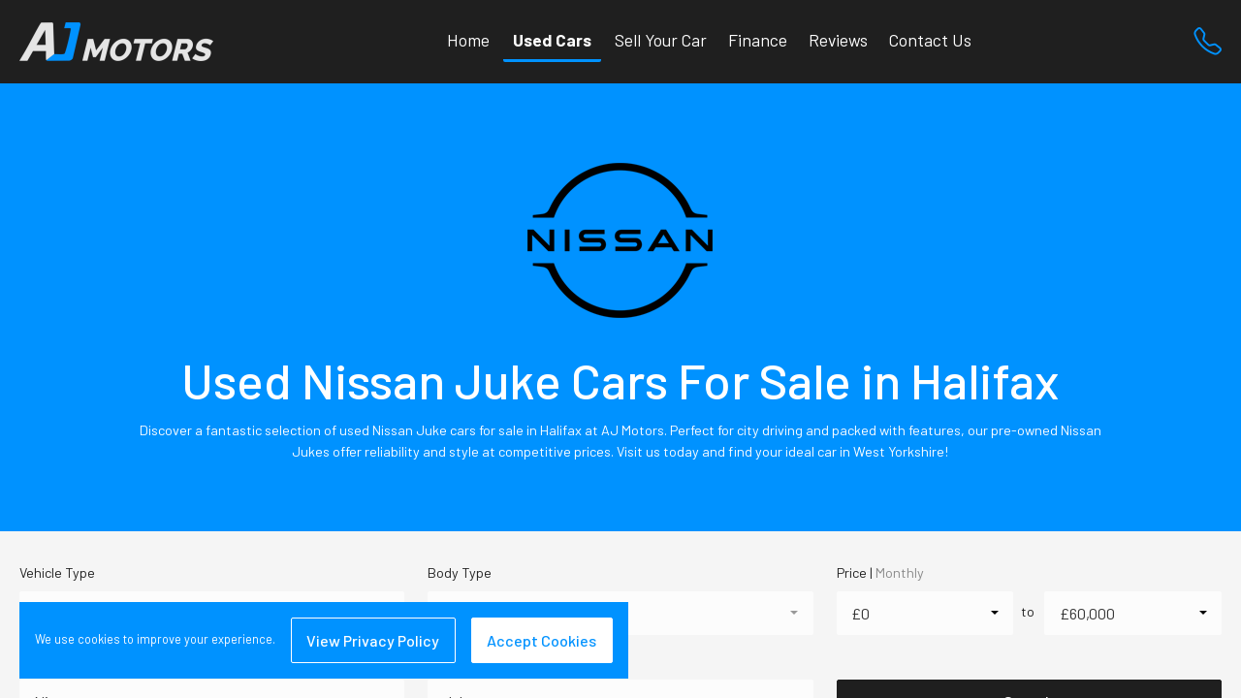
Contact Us (930, 39)
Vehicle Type (57, 572)
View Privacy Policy (372, 640)
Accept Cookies (541, 640)
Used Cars (552, 39)
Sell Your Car (661, 39)
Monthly (899, 572)
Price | (880, 572)
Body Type (460, 572)
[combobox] (925, 613)
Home (468, 39)
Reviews (838, 39)
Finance (757, 39)
